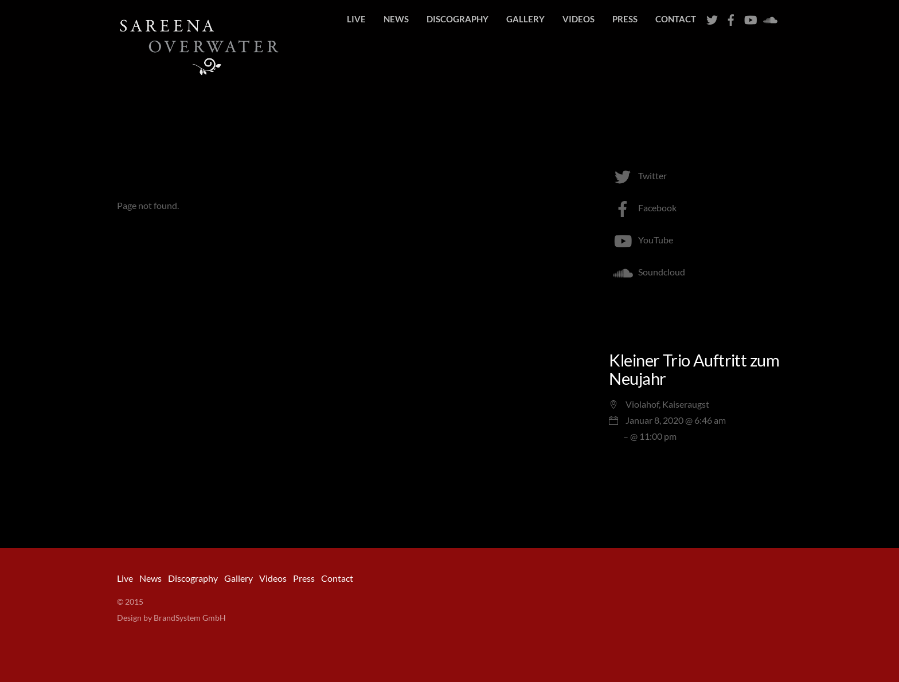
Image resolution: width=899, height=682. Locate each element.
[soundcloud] (769, 16)
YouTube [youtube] (641, 239)
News (396, 19)
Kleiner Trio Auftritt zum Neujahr (694, 369)
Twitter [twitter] (638, 175)
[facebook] (731, 16)
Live (356, 19)
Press (625, 19)
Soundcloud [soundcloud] (647, 271)
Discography (457, 19)
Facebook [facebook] (643, 207)
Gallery (525, 19)
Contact (675, 19)
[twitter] (712, 16)
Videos (578, 19)
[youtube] (750, 16)
